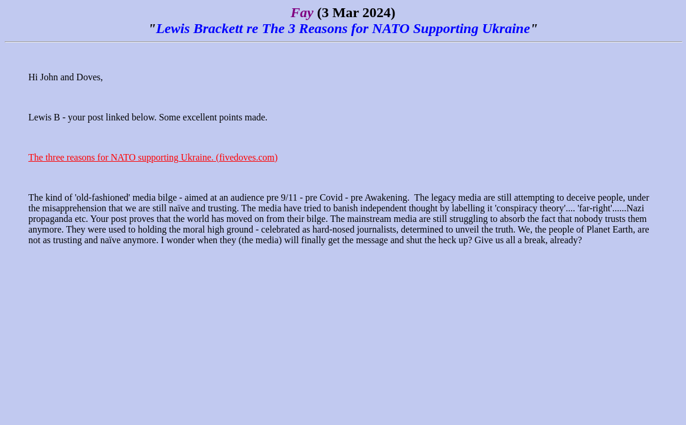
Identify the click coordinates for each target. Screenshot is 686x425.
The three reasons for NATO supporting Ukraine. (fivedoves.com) (152, 157)
